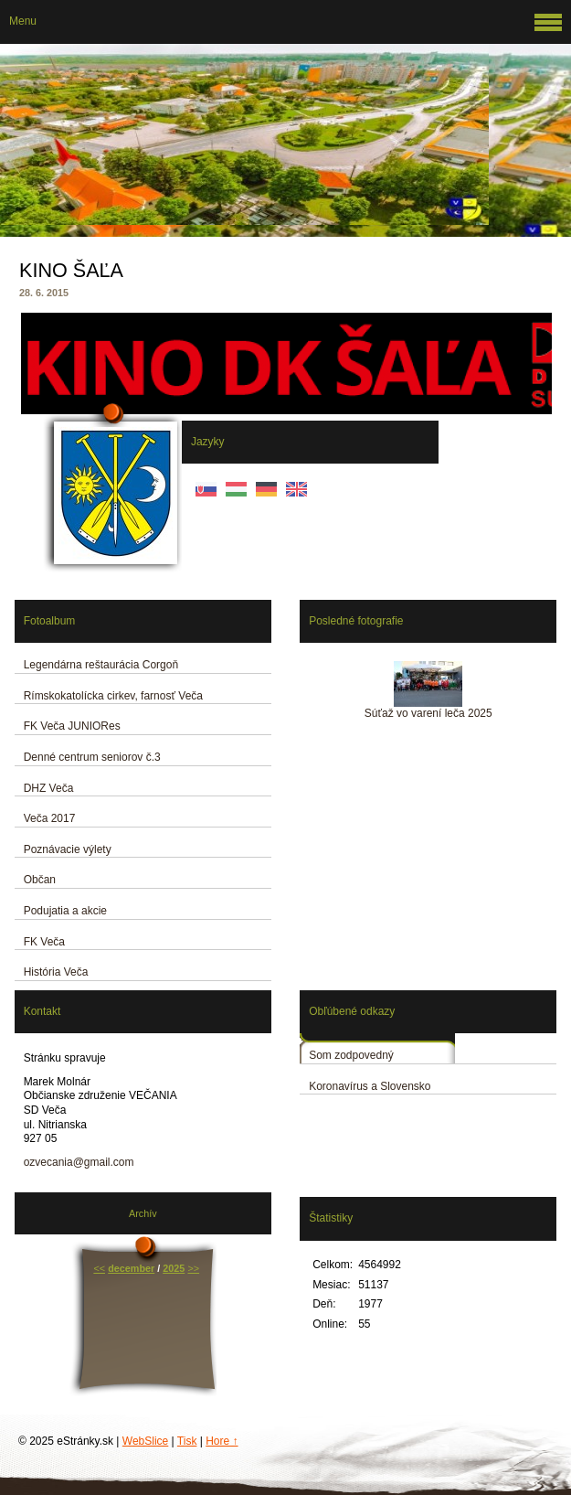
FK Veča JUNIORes (72, 726)
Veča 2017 (50, 818)
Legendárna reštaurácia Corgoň (101, 664)
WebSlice (145, 1441)
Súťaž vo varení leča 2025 (428, 713)
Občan (40, 879)
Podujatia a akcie (65, 910)
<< (99, 1268)
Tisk (187, 1441)
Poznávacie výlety (67, 849)
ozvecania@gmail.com (79, 1162)
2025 (174, 1268)
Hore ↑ (222, 1441)
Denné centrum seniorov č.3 (92, 757)
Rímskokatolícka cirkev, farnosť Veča (113, 695)
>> (193, 1268)
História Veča (56, 972)
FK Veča (44, 941)
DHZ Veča (49, 788)
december (131, 1268)
